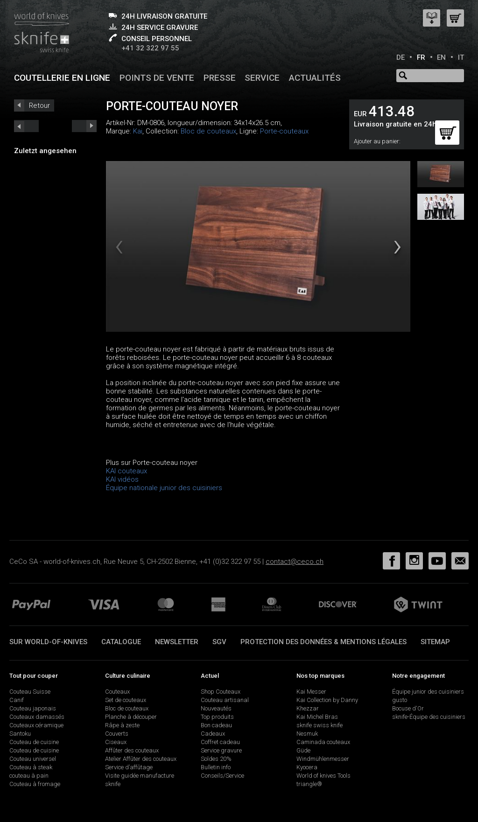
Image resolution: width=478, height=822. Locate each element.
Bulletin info (216, 767)
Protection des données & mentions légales (323, 642)
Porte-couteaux (284, 131)
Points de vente (157, 77)
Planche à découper (131, 716)
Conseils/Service (222, 775)
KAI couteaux (126, 471)
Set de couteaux (125, 699)
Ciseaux (116, 741)
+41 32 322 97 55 (150, 48)
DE (400, 57)
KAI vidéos (122, 479)
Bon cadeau (216, 725)
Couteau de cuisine (34, 741)
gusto (399, 699)
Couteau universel (32, 758)
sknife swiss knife (319, 725)
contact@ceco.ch (294, 561)
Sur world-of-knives (48, 642)
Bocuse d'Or (408, 708)
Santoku (20, 733)
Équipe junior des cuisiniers (428, 691)
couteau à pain (29, 775)
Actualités (315, 77)
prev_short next (84, 126)
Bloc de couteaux (208, 131)
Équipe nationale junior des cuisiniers (164, 488)
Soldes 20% (216, 758)
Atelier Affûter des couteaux (140, 758)
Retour (39, 105)
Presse (220, 77)
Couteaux (117, 691)
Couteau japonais (32, 708)
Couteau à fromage (34, 783)
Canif (16, 699)
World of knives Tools (323, 775)
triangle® (309, 783)
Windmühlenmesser (322, 758)
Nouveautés (216, 708)
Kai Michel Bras (317, 716)
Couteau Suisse (29, 691)
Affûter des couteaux (132, 750)
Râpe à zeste (122, 725)
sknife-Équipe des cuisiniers (428, 716)
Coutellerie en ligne (62, 77)
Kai (137, 131)
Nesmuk (307, 733)
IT (461, 57)
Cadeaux (213, 733)
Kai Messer (311, 691)
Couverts (116, 733)
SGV (219, 642)
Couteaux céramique (36, 725)
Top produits (217, 716)
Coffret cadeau (220, 741)
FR (421, 57)
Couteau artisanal (225, 699)
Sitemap (435, 642)
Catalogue (121, 642)
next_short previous (26, 126)
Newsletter (176, 642)
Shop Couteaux (220, 691)
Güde (303, 750)
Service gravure (221, 750)
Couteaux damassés (36, 716)
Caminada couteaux (323, 741)
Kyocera (306, 767)
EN (441, 57)
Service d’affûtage (129, 767)
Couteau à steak (30, 767)
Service (262, 77)
